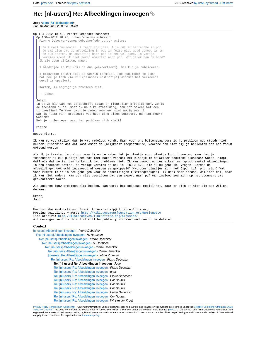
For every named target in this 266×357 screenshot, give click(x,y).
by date (199, 3)
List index (226, 3)
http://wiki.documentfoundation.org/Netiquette (121, 250)
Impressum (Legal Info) (62, 345)
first (69, 3)
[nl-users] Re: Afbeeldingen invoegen (72, 294)
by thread (211, 3)
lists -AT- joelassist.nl (58, 22)
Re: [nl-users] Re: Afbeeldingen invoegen (94, 13)
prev (44, 3)
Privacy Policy (40, 345)
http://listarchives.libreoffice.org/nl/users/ (98, 254)
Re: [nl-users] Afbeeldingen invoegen (60, 273)
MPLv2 (172, 348)
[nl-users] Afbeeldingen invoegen (54, 269)
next (50, 3)
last (87, 3)
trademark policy (90, 354)
